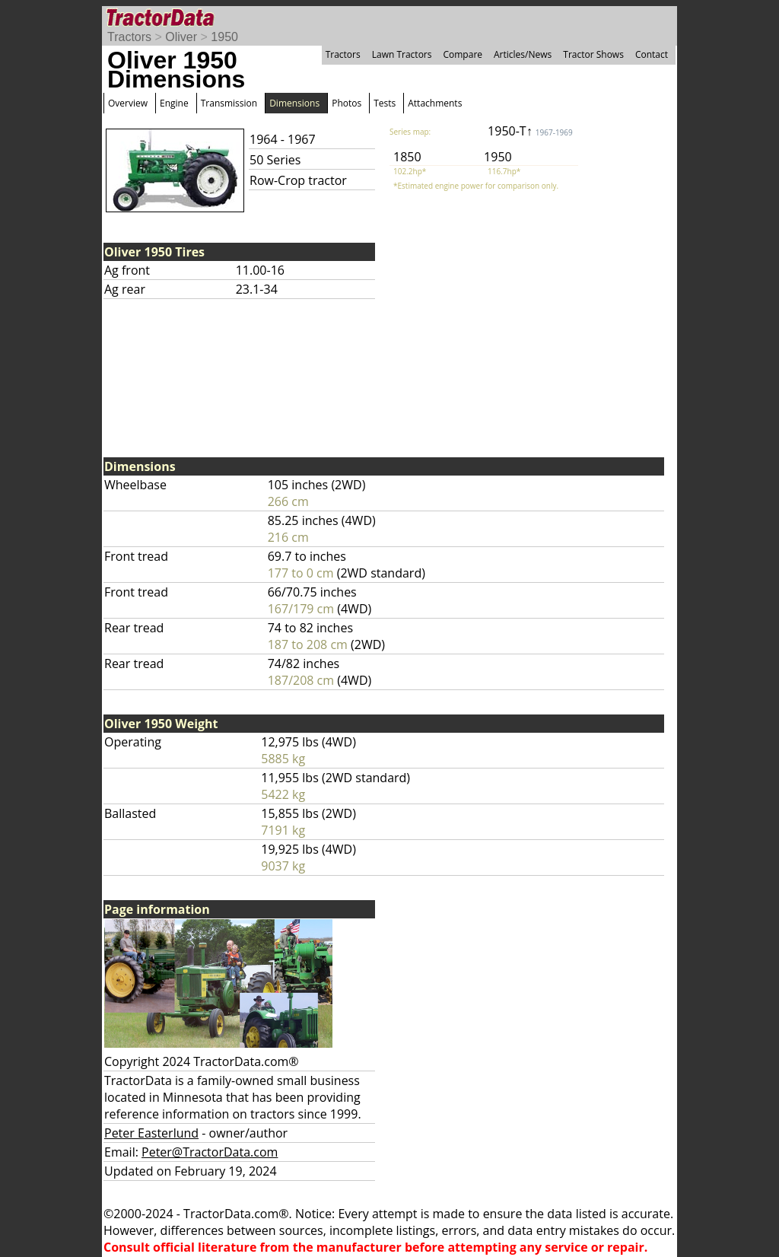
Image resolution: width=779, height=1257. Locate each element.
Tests (385, 103)
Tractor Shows (593, 54)
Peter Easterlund (151, 1133)
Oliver (181, 36)
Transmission (229, 103)
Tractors (129, 36)
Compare (462, 54)
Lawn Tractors (402, 54)
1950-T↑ (530, 131)
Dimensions (294, 103)
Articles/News (523, 54)
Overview (128, 103)
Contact (651, 54)
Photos (346, 103)
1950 (224, 36)
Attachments (435, 103)
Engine (174, 103)
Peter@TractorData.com (209, 1152)
